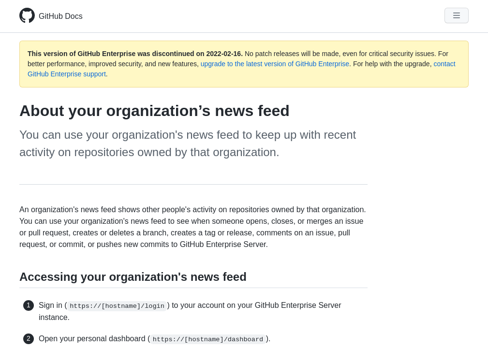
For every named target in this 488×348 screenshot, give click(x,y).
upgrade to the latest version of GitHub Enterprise (275, 64)
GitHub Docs (61, 16)
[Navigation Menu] (456, 15)
